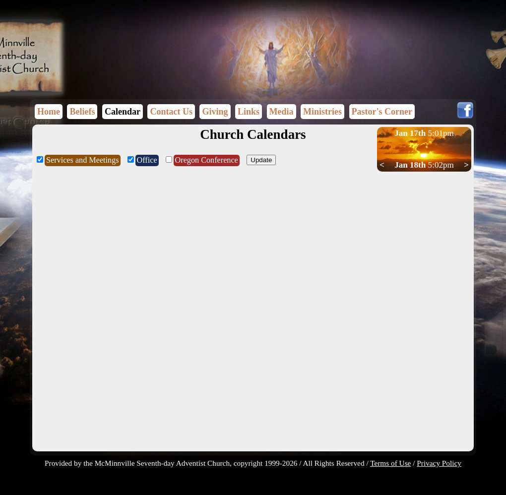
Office (147, 160)
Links (248, 112)
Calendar (122, 112)
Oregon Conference (206, 160)
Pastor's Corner (382, 112)
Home (48, 112)
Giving (215, 112)
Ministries (322, 112)
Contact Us (171, 112)
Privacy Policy (439, 463)
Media (281, 112)
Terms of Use (390, 463)
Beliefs (82, 112)
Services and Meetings (82, 160)
